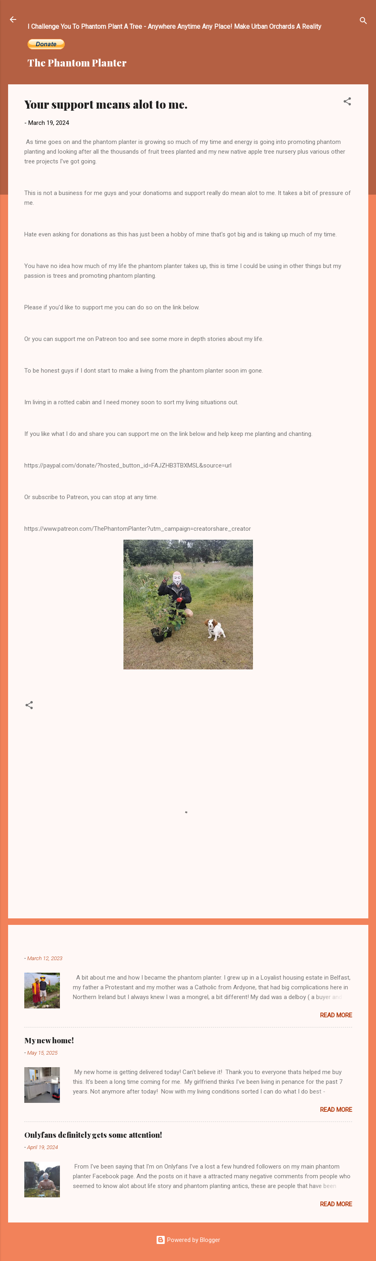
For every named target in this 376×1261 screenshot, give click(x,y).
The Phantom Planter (77, 62)
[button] (347, 103)
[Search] (363, 22)
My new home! (49, 1040)
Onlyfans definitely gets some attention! (93, 1135)
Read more (336, 1015)
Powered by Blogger (188, 1240)
